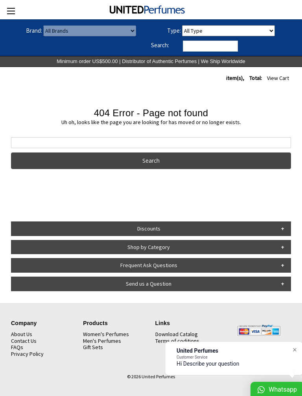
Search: (160, 45)
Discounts (148, 228)
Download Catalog (176, 334)
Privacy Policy (27, 353)
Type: (174, 30)
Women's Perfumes (106, 334)
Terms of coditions (177, 340)
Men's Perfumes (102, 340)
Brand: (34, 30)
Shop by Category (148, 247)
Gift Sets (93, 347)
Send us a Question (148, 283)
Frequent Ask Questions (148, 265)
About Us (21, 334)
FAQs (17, 347)
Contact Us (24, 340)
